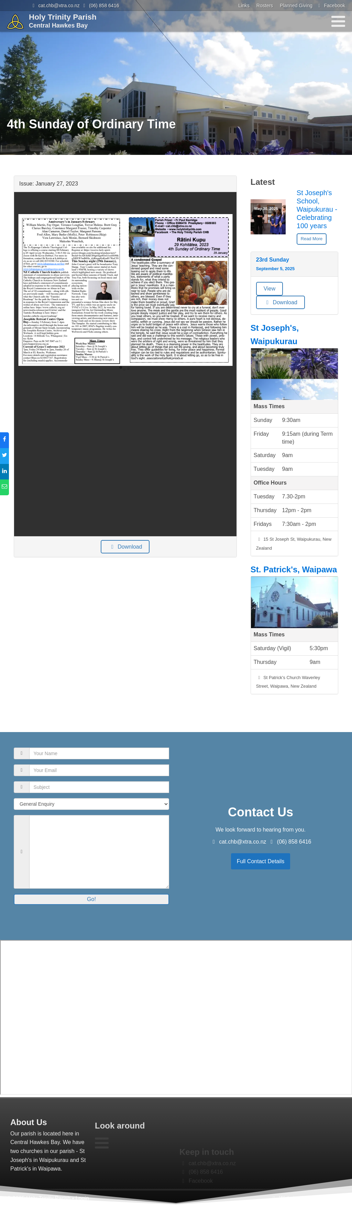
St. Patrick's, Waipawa (294, 569)
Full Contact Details (261, 861)
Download (125, 547)
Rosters (264, 5)
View (269, 289)
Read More (311, 238)
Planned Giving (296, 5)
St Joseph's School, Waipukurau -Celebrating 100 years (317, 209)
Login (82, 1198)
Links (244, 5)
